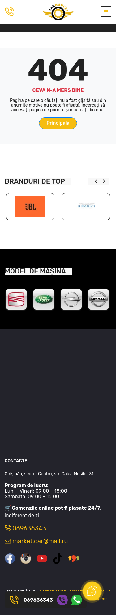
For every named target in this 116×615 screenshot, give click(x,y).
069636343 (25, 528)
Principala (58, 123)
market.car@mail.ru (36, 541)
